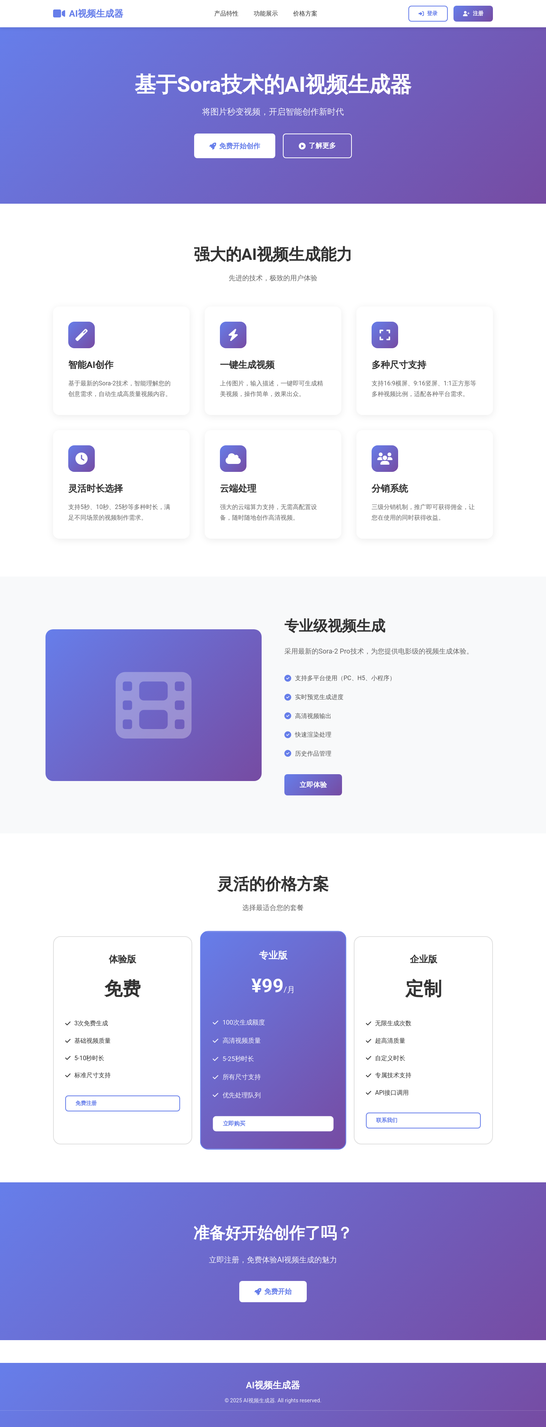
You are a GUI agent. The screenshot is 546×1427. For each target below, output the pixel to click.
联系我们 (386, 1120)
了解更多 (317, 145)
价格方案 (305, 13)
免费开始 (273, 1291)
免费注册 (86, 1103)
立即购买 (234, 1123)
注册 (473, 13)
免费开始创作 (234, 146)
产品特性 (226, 13)
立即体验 (313, 785)
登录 (428, 13)
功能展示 (266, 13)
